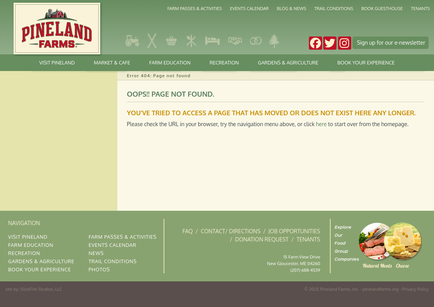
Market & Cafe (172, 41)
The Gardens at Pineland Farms (274, 41)
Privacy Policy (415, 289)
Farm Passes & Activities (194, 8)
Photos (99, 269)
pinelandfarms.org (380, 289)
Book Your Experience (366, 62)
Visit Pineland (57, 62)
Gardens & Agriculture (133, 41)
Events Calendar (249, 8)
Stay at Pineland (212, 41)
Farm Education (170, 62)
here (321, 124)
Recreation (224, 62)
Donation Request (262, 239)
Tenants (420, 8)
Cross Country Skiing (152, 41)
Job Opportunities (294, 231)
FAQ (187, 231)
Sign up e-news (391, 42)
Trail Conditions (333, 8)
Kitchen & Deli (191, 41)
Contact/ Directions (231, 231)
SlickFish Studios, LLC (41, 289)
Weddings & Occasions (255, 41)
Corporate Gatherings (235, 41)
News (96, 253)
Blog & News (291, 8)
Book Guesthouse (382, 8)
